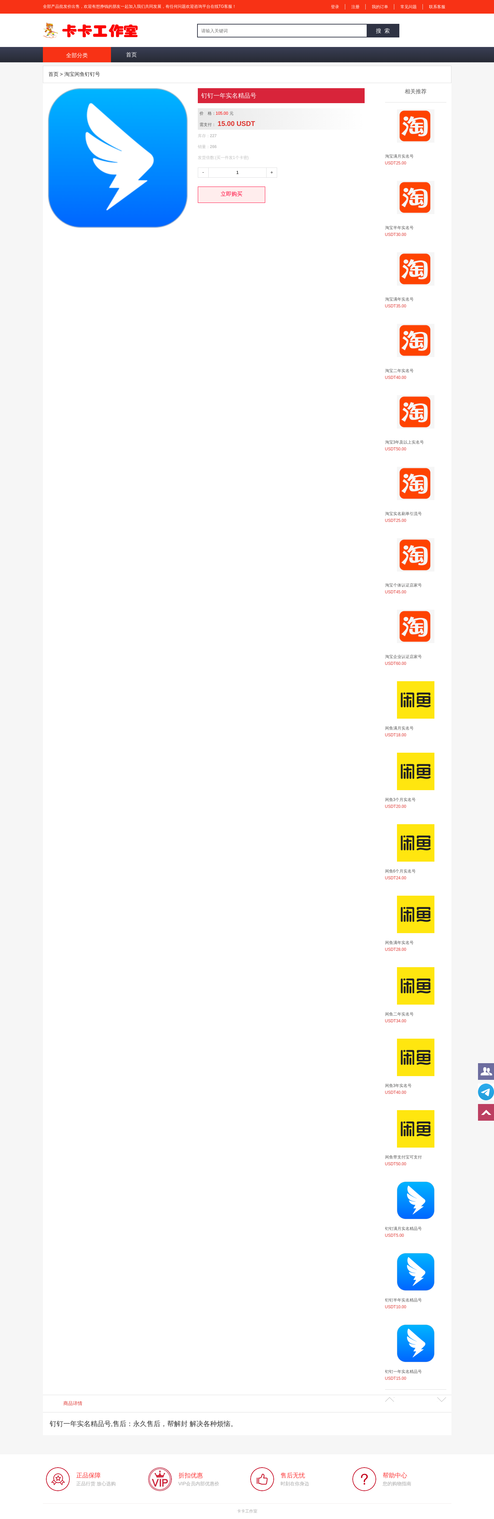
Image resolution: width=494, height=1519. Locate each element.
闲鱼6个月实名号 (400, 871)
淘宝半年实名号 (399, 227)
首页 (131, 55)
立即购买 (231, 194)
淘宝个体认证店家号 (403, 585)
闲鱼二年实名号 (399, 1014)
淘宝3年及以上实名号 (404, 442)
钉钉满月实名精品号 (403, 1228)
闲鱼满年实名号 (399, 942)
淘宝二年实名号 (399, 370)
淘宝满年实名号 (399, 299)
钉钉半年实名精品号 (403, 1300)
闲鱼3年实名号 (398, 1085)
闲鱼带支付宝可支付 (403, 1157)
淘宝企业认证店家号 (403, 656)
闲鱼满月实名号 (399, 728)
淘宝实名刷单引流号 (403, 513)
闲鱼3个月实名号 (400, 799)
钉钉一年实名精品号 (403, 1371)
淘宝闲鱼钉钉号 (82, 74)
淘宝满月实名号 (399, 156)
